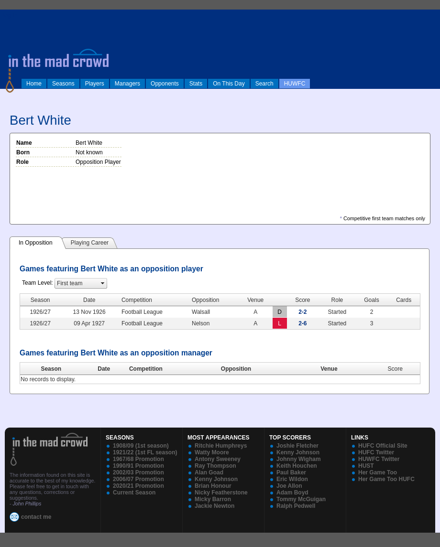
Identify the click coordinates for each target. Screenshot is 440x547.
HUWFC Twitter (378, 459)
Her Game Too (377, 472)
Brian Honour (213, 486)
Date (104, 368)
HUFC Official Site (382, 445)
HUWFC (295, 83)
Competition (146, 368)
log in (10, 15)
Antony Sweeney (218, 459)
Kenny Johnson (216, 479)
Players (94, 83)
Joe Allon (289, 486)
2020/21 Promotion (138, 486)
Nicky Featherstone (221, 492)
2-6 (302, 323)
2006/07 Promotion (138, 479)
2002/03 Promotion (138, 472)
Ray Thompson (215, 465)
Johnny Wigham (298, 459)
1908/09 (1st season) (141, 445)
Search (264, 83)
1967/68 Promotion (138, 459)
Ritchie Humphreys (221, 445)
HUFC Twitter (376, 452)
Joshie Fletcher (297, 445)
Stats (195, 83)
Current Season (134, 492)
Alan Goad (209, 472)
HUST (366, 465)
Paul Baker (291, 472)
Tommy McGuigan (301, 499)
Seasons (63, 83)
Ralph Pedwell (295, 506)
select (103, 283)
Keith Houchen (296, 465)
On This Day (228, 83)
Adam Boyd (292, 492)
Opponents (165, 83)
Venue (328, 368)
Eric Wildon (292, 479)
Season (51, 368)
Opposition (236, 368)
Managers (127, 83)
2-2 (302, 312)
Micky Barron (213, 499)
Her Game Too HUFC (386, 479)
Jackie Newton (214, 506)
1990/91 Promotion (138, 465)
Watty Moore (212, 452)
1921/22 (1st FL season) (145, 452)
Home (34, 83)
